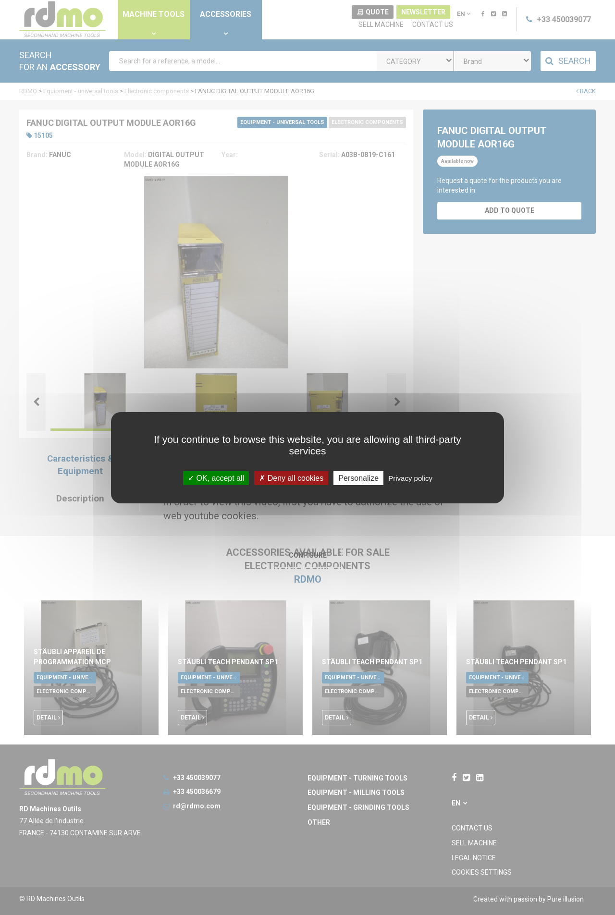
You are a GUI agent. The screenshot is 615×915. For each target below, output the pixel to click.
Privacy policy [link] (410, 478)
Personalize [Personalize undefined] (358, 478)
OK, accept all (216, 478)
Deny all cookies (291, 478)
